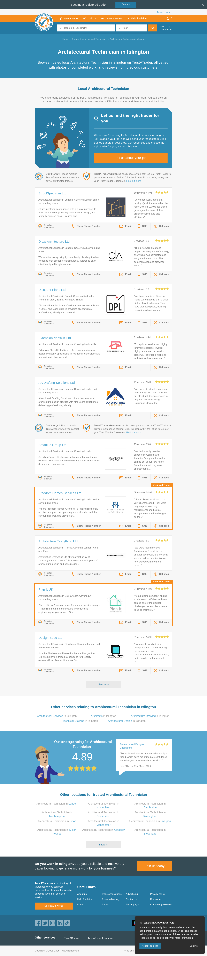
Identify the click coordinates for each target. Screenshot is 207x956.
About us (82, 894)
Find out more (133, 181)
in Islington (57, 716)
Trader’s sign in (164, 12)
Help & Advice (84, 899)
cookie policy (164, 938)
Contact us (131, 899)
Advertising (132, 894)
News (80, 904)
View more (103, 684)
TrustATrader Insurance (100, 938)
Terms (105, 904)
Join (126, 4)
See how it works (53, 906)
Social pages (133, 904)
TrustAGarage (71, 938)
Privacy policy (157, 894)
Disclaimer (155, 899)
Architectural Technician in (57, 803)
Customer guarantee (161, 904)
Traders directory (111, 899)
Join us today (155, 866)
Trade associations (112, 894)
